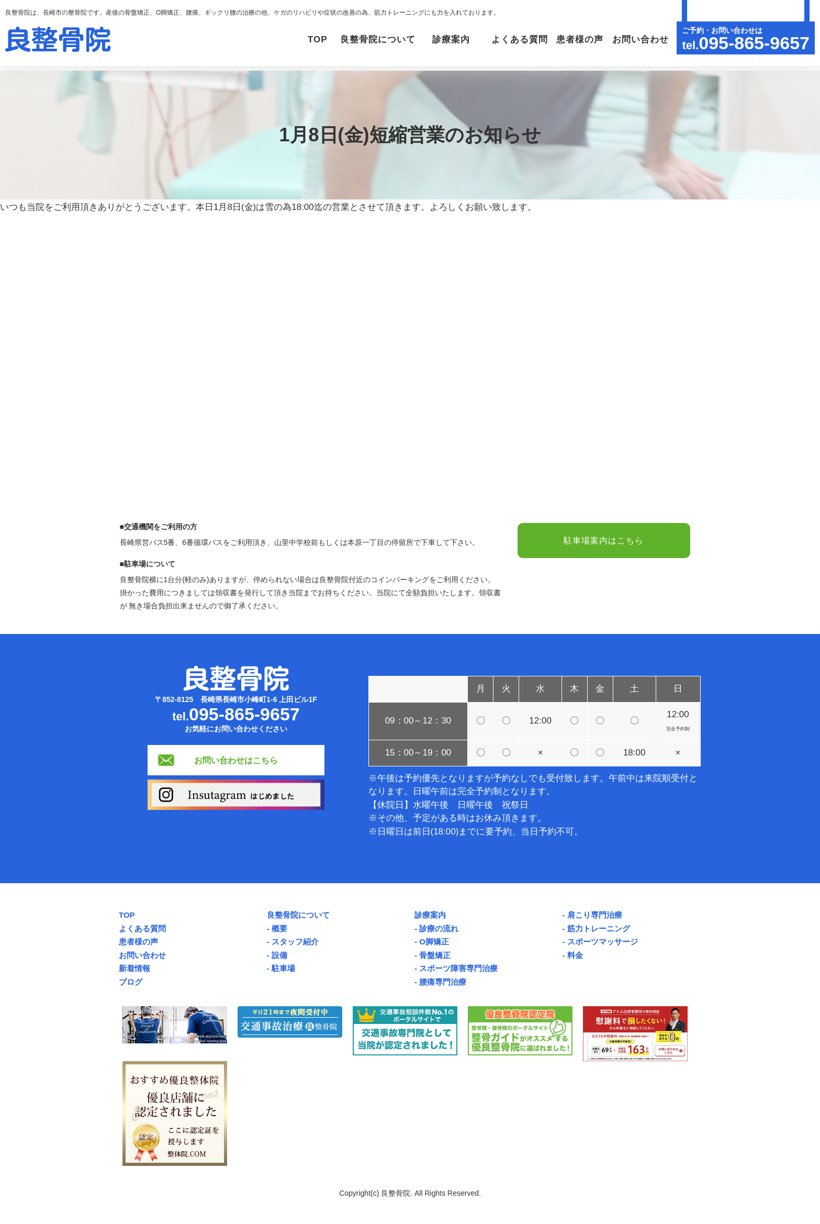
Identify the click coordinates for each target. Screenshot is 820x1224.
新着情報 (134, 968)
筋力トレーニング (598, 928)
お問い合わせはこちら (236, 760)
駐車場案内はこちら (603, 541)
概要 (279, 928)
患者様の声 (576, 39)
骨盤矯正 (435, 955)
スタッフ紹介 (295, 941)
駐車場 (283, 968)
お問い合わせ (639, 39)
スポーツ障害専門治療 (458, 968)
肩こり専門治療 (594, 914)
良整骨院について (298, 914)
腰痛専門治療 (442, 981)
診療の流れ (438, 928)
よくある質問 (514, 39)
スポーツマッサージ (602, 941)
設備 (279, 955)
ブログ (130, 981)
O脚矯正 (434, 941)
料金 (575, 955)
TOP (302, 39)
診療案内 (430, 914)
